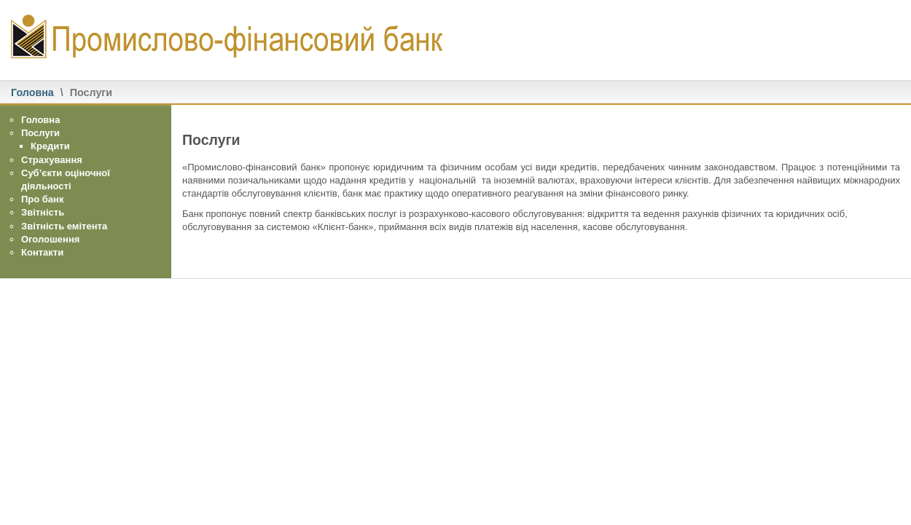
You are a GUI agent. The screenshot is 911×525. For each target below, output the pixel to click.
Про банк (42, 199)
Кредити (50, 146)
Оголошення (50, 239)
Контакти (42, 252)
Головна (32, 92)
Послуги (40, 132)
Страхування (51, 159)
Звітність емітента (64, 226)
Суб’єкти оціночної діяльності (65, 179)
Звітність (42, 212)
